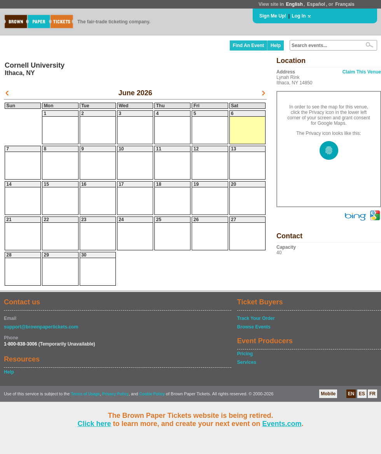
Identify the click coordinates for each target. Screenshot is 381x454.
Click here (94, 424)
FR (372, 393)
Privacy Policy (115, 394)
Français (344, 4)
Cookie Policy (152, 394)
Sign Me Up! (272, 16)
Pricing (245, 353)
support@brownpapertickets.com (41, 327)
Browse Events (254, 327)
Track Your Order (256, 318)
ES (362, 393)
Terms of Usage (85, 394)
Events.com (282, 424)
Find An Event (248, 45)
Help (276, 45)
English (294, 4)
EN (351, 393)
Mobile (328, 393)
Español (316, 4)
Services (246, 362)
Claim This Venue (362, 72)
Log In (299, 16)
